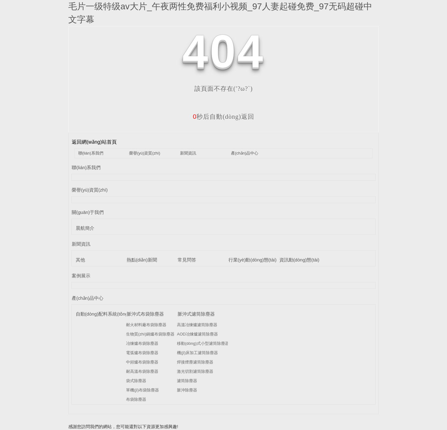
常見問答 (187, 259)
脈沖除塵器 (187, 390)
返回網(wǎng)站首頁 (94, 142)
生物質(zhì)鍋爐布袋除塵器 (150, 334)
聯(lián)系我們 (90, 153)
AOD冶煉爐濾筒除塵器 (197, 334)
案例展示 (81, 275)
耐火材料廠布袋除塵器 (146, 324)
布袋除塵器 (136, 399)
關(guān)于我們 (88, 212)
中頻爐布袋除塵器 (142, 362)
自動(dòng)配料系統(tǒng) (102, 314)
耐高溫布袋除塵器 (142, 371)
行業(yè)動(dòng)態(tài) (252, 259)
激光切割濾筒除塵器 (195, 371)
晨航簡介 (85, 228)
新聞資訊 (188, 153)
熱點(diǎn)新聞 (142, 259)
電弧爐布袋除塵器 (142, 352)
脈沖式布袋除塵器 (145, 314)
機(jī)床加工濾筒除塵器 (197, 352)
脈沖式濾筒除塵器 (196, 314)
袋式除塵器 (136, 380)
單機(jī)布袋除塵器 (142, 390)
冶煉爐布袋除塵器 (142, 343)
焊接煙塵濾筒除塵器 (195, 362)
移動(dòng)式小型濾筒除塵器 (203, 343)
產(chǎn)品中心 (245, 153)
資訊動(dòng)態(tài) (299, 259)
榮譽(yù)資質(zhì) (144, 153)
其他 (80, 259)
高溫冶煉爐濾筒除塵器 (197, 324)
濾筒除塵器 (187, 380)
